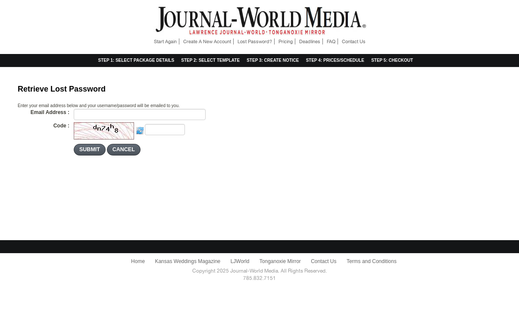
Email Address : (50, 112)
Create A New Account (207, 41)
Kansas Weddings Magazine (187, 261)
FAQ (331, 41)
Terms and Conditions (372, 261)
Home (138, 261)
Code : (61, 126)
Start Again (165, 41)
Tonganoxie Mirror (280, 261)
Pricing (285, 41)
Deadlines (309, 41)
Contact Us (354, 41)
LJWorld (240, 261)
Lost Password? (255, 41)
